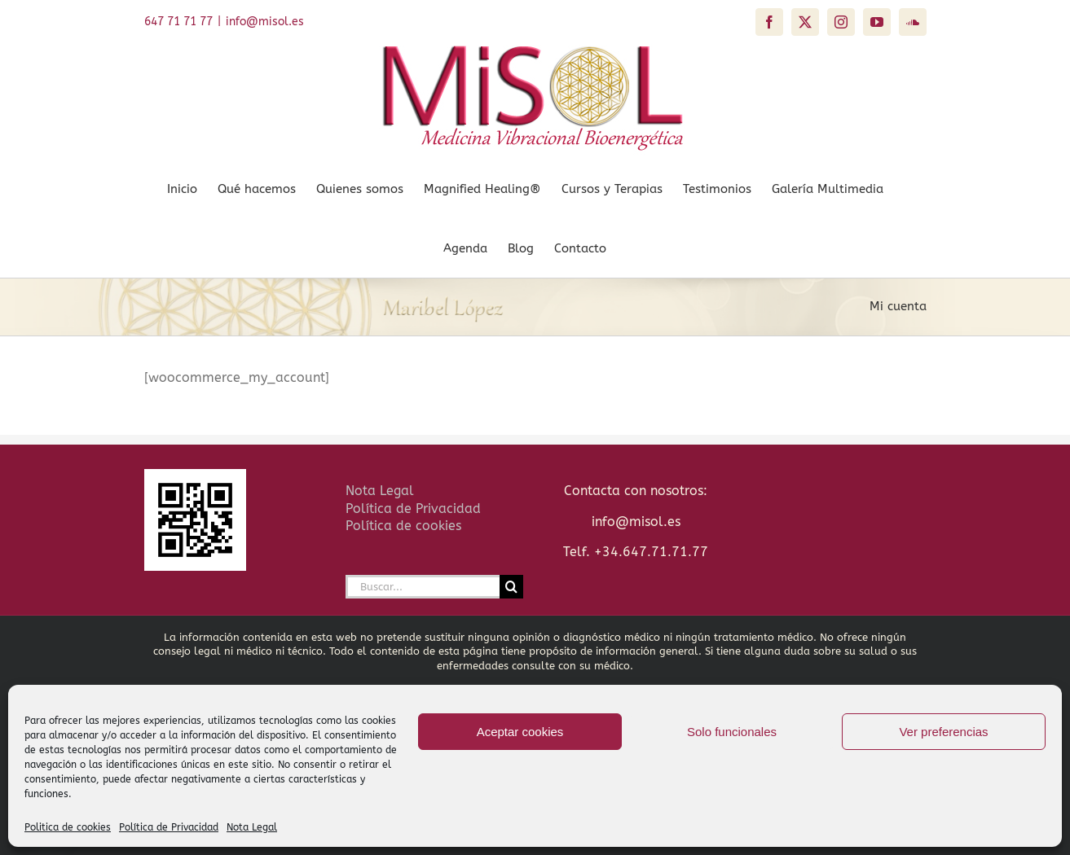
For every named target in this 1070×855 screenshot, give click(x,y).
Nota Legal (252, 827)
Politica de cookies (67, 827)
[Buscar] (511, 586)
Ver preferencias (943, 732)
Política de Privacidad (168, 827)
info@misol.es (265, 21)
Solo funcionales (732, 732)
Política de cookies (403, 525)
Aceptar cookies (520, 732)
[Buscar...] (423, 586)
